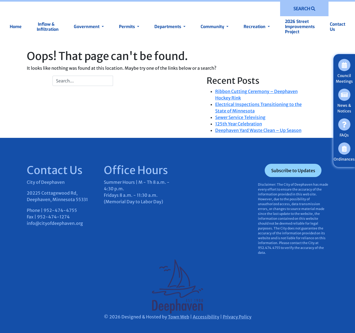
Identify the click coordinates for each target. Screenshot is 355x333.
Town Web (178, 316)
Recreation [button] (255, 26)
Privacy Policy (237, 316)
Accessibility (206, 316)
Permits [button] (127, 26)
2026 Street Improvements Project (300, 27)
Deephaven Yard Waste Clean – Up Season (258, 130)
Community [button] (213, 26)
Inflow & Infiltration (48, 26)
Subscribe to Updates (293, 170)
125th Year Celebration (238, 123)
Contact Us (337, 26)
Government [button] (87, 26)
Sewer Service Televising (240, 117)
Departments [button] (168, 26)
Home (16, 26)
